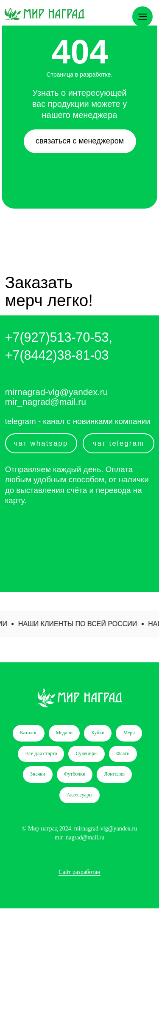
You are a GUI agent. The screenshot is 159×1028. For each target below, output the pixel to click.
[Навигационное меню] (142, 17)
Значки (37, 774)
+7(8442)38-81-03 (57, 355)
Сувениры (86, 753)
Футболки (75, 774)
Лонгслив (114, 774)
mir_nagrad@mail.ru (45, 402)
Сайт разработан (79, 872)
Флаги (123, 753)
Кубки (97, 733)
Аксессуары (79, 795)
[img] (44, 14)
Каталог (28, 733)
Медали (64, 733)
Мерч (129, 733)
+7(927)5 (31, 337)
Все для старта (41, 753)
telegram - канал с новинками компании (78, 421)
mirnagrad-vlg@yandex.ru (56, 392)
